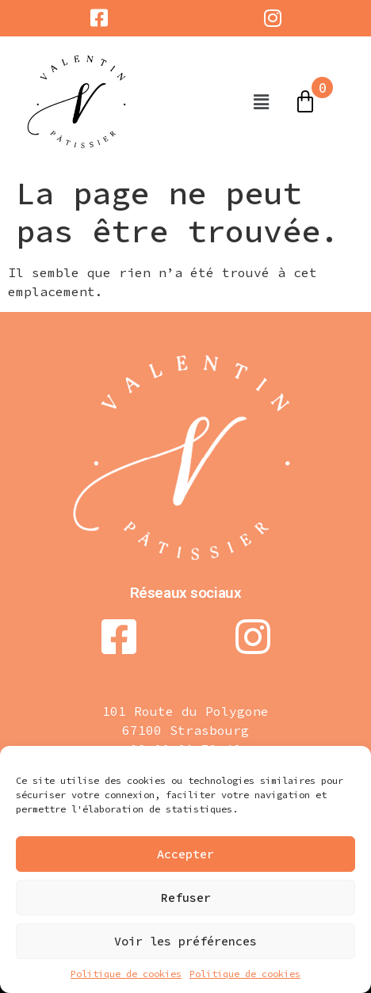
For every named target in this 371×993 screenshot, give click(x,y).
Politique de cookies (126, 974)
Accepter (185, 854)
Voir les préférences (185, 941)
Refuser (186, 897)
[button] (260, 101)
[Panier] (305, 102)
